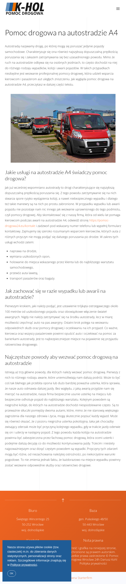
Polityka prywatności (93, 566)
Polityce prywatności (23, 564)
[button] (118, 8)
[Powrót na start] (25, 8)
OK (11, 573)
